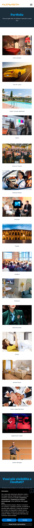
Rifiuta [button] (9, 520)
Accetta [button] (25, 520)
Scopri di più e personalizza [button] (17, 524)
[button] (31, 5)
